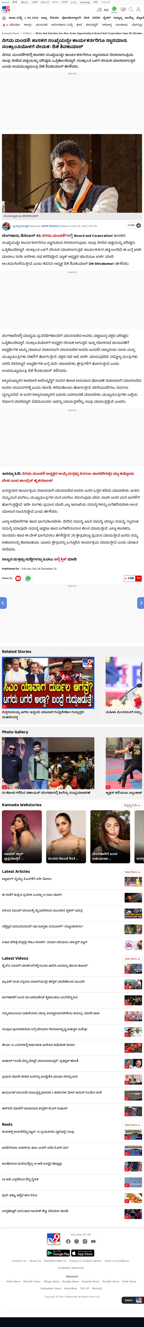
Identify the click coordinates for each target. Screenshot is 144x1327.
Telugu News (51, 1281)
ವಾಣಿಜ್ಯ (129, 18)
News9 (5, 2)
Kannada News (10, 33)
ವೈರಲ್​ (107, 18)
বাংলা (55, 2)
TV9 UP (84, 1288)
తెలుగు (25, 2)
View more (132, 872)
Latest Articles (16, 872)
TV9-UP (105, 2)
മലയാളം (85, 2)
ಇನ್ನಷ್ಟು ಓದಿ (132, 805)
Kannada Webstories (22, 805)
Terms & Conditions (116, 1261)
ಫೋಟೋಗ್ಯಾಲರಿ (71, 18)
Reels (7, 1125)
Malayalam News (50, 1288)
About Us (35, 1261)
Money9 (97, 1288)
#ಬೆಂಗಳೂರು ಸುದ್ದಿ (61, 25)
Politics (27, 33)
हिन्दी (15, 2)
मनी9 (95, 2)
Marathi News (32, 1281)
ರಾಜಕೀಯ (122, 25)
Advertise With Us (55, 1261)
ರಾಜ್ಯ (44, 18)
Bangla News (70, 1281)
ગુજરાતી (44, 2)
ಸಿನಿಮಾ (54, 18)
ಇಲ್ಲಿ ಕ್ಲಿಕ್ (60, 560)
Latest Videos (15, 959)
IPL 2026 (32, 18)
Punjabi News (110, 1281)
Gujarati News (90, 1281)
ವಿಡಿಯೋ (14, 25)
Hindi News (13, 1281)
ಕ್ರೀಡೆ (79, 25)
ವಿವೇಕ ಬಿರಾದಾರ (50, 226)
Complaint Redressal (70, 1268)
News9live (70, 1288)
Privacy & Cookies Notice (85, 1261)
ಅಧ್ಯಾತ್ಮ (117, 18)
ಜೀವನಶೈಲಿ (92, 25)
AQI (106, 10)
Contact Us (19, 1261)
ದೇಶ (86, 18)
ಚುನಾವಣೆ (41, 25)
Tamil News (129, 1281)
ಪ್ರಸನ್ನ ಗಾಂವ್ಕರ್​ (21, 226)
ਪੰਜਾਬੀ (64, 2)
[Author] (6, 226)
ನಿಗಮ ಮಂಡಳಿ (53, 236)
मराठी (34, 2)
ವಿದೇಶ (96, 18)
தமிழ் (74, 2)
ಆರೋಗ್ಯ (107, 25)
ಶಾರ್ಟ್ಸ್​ (28, 25)
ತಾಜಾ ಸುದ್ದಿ (15, 18)
